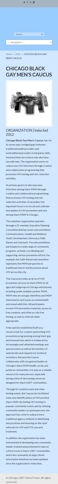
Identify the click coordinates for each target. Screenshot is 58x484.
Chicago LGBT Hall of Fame (29, 20)
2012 (17, 54)
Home (9, 54)
